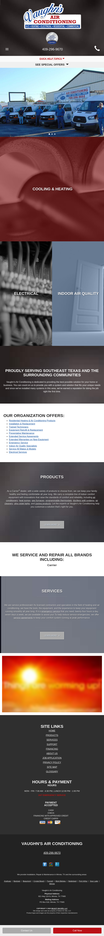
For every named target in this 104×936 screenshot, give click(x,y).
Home (52, 731)
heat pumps (25, 500)
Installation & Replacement (22, 424)
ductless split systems (83, 500)
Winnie (52, 884)
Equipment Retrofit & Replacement (26, 430)
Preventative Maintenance (21, 433)
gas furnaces (38, 500)
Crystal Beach (39, 881)
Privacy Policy (52, 762)
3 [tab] (55, 134)
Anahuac (7, 881)
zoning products (43, 503)
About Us (52, 753)
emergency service (51, 611)
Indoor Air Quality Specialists (23, 446)
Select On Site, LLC (59, 908)
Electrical (26, 293)
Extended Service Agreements (23, 436)
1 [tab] (50, 134)
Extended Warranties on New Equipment (28, 439)
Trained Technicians (18, 427)
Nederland (72, 881)
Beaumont (27, 881)
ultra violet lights (22, 503)
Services (52, 740)
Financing (52, 749)
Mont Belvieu (61, 881)
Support (52, 744)
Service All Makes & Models (22, 449)
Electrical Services (18, 452)
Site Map (52, 767)
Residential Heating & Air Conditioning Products (32, 420)
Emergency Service (18, 443)
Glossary (52, 771)
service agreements (23, 618)
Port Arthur (83, 881)
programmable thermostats (59, 500)
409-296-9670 (52, 852)
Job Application (52, 758)
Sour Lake (94, 881)
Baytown (16, 881)
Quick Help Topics (52, 59)
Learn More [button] (52, 525)
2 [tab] (52, 134)
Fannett (50, 881)
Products (52, 735)
